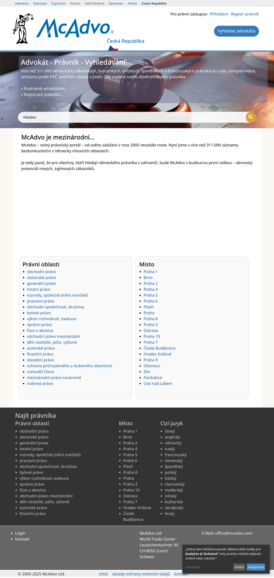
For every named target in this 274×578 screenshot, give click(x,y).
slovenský (174, 460)
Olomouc (152, 365)
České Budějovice (160, 348)
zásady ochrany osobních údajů (141, 573)
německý (173, 442)
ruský (170, 448)
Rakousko (40, 3)
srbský (171, 495)
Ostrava (151, 330)
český (170, 431)
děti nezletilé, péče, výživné (52, 342)
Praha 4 (151, 289)
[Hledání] (251, 117)
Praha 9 (151, 359)
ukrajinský (174, 507)
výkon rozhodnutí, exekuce (51, 318)
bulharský (174, 501)
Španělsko (116, 3)
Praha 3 (151, 324)
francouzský (176, 454)
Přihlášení (219, 14)
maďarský (174, 490)
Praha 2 (151, 283)
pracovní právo (40, 301)
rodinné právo (40, 383)
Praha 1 (151, 271)
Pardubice (153, 377)
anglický (172, 437)
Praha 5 (151, 295)
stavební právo (40, 359)
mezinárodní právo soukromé (54, 377)
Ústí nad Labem (158, 383)
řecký (170, 513)
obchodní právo (41, 271)
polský (171, 472)
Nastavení (192, 567)
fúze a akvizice (40, 330)
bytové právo (39, 312)
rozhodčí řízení (40, 371)
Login (20, 533)
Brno (148, 277)
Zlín (147, 371)
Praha (149, 312)
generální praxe (41, 283)
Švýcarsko (59, 3)
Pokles (239, 567)
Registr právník (245, 14)
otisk (103, 573)
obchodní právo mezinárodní (53, 336)
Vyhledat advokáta (236, 31)
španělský (174, 466)
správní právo (39, 324)
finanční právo (40, 354)
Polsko (132, 3)
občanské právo (41, 277)
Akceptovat (256, 567)
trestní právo (39, 289)
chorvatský (175, 484)
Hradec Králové (158, 354)
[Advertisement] (137, 210)
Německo (22, 3)
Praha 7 (151, 342)
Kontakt (22, 539)
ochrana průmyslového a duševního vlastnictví (69, 365)
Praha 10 (152, 336)
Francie (75, 3)
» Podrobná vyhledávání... (44, 88)
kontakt (181, 573)
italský (170, 478)
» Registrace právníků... (42, 94)
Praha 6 (151, 301)
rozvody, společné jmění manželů (57, 295)
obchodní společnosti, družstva (55, 306)
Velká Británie (94, 3)
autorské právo (41, 348)
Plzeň (148, 306)
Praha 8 (151, 318)
